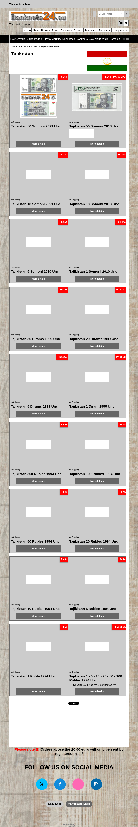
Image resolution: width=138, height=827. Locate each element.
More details (38, 143)
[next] (127, 39)
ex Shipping (15, 122)
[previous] (124, 39)
